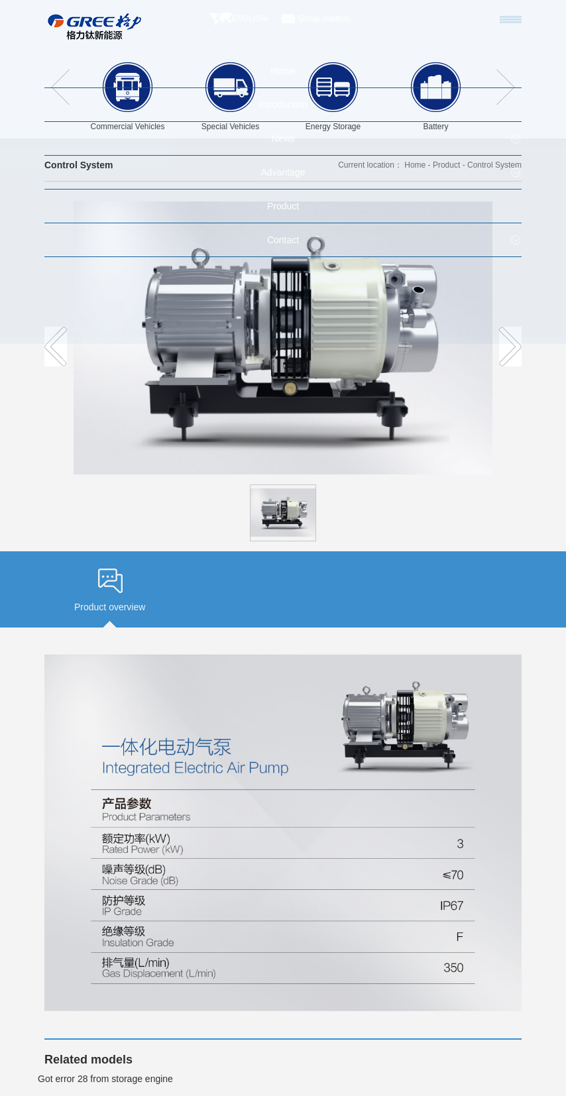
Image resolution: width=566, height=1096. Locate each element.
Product (446, 165)
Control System (494, 165)
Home (414, 165)
